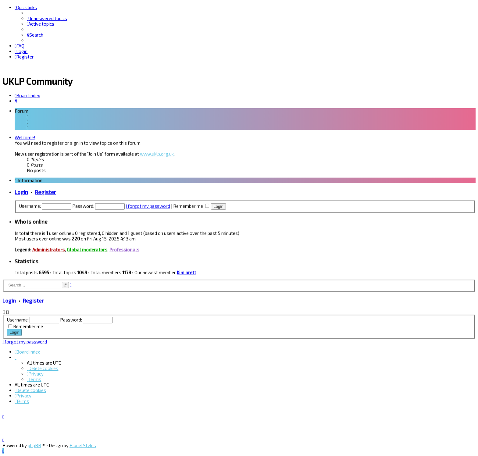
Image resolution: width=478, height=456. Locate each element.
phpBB (34, 445)
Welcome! (25, 136)
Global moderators (87, 248)
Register (45, 190)
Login (21, 190)
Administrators (48, 248)
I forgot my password (148, 205)
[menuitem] (47, 18)
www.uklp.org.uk (157, 152)
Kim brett (186, 271)
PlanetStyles (83, 445)
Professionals (124, 248)
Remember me (191, 205)
